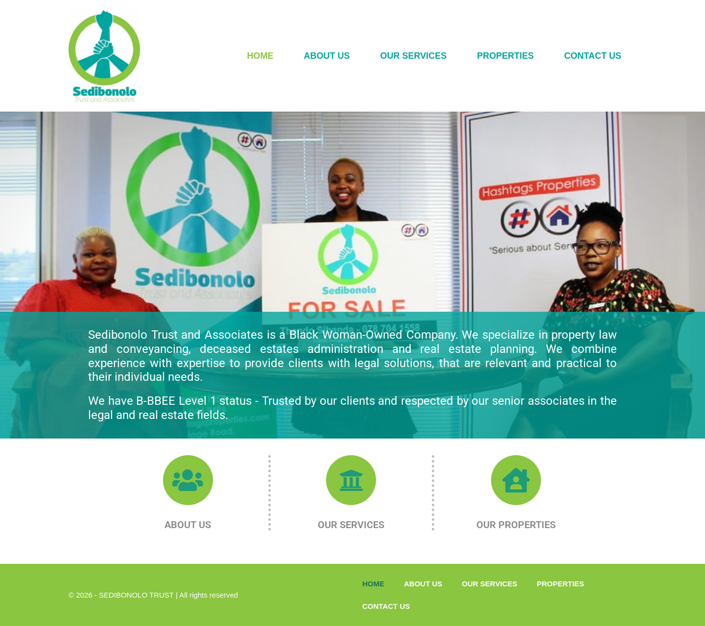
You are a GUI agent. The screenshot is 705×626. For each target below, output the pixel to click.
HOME (260, 56)
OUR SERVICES (413, 56)
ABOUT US (327, 56)
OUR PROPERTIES (516, 525)
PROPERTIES (505, 56)
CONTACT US (592, 56)
